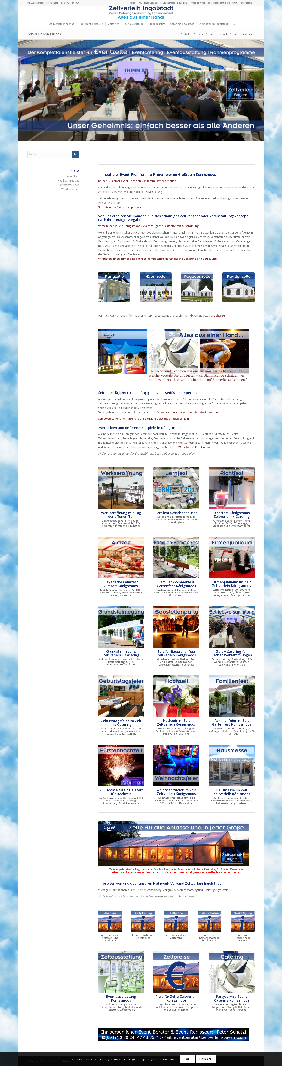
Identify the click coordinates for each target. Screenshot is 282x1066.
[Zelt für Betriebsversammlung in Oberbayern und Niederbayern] (232, 627)
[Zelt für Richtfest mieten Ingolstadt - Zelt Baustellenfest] (232, 488)
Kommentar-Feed (68, 185)
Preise (132, 2)
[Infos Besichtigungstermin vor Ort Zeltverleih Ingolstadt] (243, 921)
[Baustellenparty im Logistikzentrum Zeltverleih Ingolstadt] (176, 627)
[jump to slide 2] (139, 130)
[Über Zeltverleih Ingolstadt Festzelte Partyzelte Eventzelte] (110, 921)
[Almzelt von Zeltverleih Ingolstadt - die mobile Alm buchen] (121, 558)
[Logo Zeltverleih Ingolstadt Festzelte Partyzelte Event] (141, 12)
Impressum (247, 2)
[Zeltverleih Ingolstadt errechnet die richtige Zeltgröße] (176, 921)
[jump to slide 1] (137, 130)
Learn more (206, 1059)
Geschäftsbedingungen (174, 2)
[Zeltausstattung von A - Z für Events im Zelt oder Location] (121, 972)
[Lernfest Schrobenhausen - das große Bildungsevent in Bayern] (176, 488)
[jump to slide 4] (145, 130)
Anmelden (73, 176)
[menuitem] (132, 3)
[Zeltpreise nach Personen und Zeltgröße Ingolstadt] (176, 972)
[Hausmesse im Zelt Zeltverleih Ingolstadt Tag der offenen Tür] (232, 765)
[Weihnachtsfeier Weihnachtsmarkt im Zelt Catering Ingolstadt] (176, 765)
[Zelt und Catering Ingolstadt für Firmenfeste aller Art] (232, 972)
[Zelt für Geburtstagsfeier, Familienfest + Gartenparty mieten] (121, 696)
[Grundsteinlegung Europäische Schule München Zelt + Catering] (121, 627)
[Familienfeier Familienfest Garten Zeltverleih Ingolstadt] (232, 696)
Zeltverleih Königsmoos (44, 34)
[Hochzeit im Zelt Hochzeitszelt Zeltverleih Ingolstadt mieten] (176, 696)
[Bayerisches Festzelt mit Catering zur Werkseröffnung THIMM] (121, 488)
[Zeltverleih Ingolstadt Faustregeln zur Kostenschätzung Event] (210, 921)
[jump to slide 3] (142, 130)
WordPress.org (70, 189)
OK (187, 1059)
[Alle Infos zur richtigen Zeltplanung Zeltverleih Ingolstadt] (143, 921)
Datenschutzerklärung (225, 2)
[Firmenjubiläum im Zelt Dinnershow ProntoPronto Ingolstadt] (232, 557)
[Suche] (233, 24)
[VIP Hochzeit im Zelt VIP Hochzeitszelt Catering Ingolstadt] (121, 765)
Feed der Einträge (68, 180)
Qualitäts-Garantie (148, 2)
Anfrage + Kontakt (200, 2)
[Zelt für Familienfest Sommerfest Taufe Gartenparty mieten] (176, 558)
